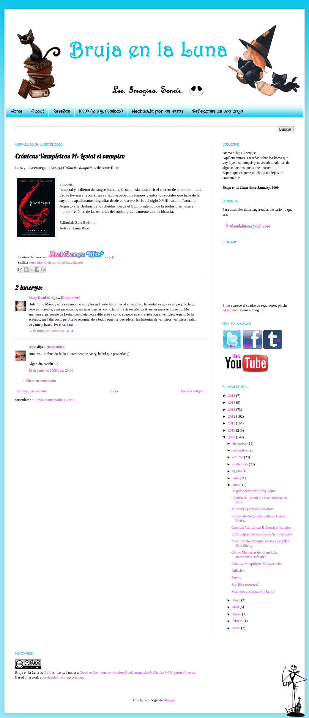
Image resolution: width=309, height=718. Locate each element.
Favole (236, 578)
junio (236, 485)
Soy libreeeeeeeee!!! (246, 584)
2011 (232, 423)
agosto (237, 471)
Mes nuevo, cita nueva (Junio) (253, 591)
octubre (238, 457)
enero (236, 628)
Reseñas (61, 111)
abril (236, 607)
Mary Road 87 (40, 298)
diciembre (239, 443)
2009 (232, 437)
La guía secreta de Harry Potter (253, 491)
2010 (232, 430)
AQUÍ (227, 310)
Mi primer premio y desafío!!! (253, 509)
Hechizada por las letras (157, 111)
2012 (232, 416)
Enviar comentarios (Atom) (55, 400)
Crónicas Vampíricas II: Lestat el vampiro (261, 527)
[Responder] (70, 298)
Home (16, 111)
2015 (232, 396)
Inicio (113, 391)
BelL (47, 673)
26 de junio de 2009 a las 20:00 (51, 370)
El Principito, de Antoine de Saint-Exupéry (262, 534)
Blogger (169, 700)
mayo (236, 600)
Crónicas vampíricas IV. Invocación (257, 564)
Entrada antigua (192, 391)
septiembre (240, 464)
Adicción (238, 570)
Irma (32, 347)
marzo (237, 614)
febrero (238, 621)
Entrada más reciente (32, 391)
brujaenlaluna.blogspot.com (63, 677)
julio (236, 478)
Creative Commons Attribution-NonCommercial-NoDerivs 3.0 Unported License (138, 673)
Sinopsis (77, 262)
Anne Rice (36, 262)
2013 (232, 410)
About (37, 111)
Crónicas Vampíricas (57, 262)
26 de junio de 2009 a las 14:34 (51, 331)
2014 (232, 402)
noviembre (240, 450)
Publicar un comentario (39, 381)
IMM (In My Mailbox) (101, 111)
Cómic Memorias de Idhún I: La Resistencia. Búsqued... (254, 554)
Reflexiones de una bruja (217, 111)
